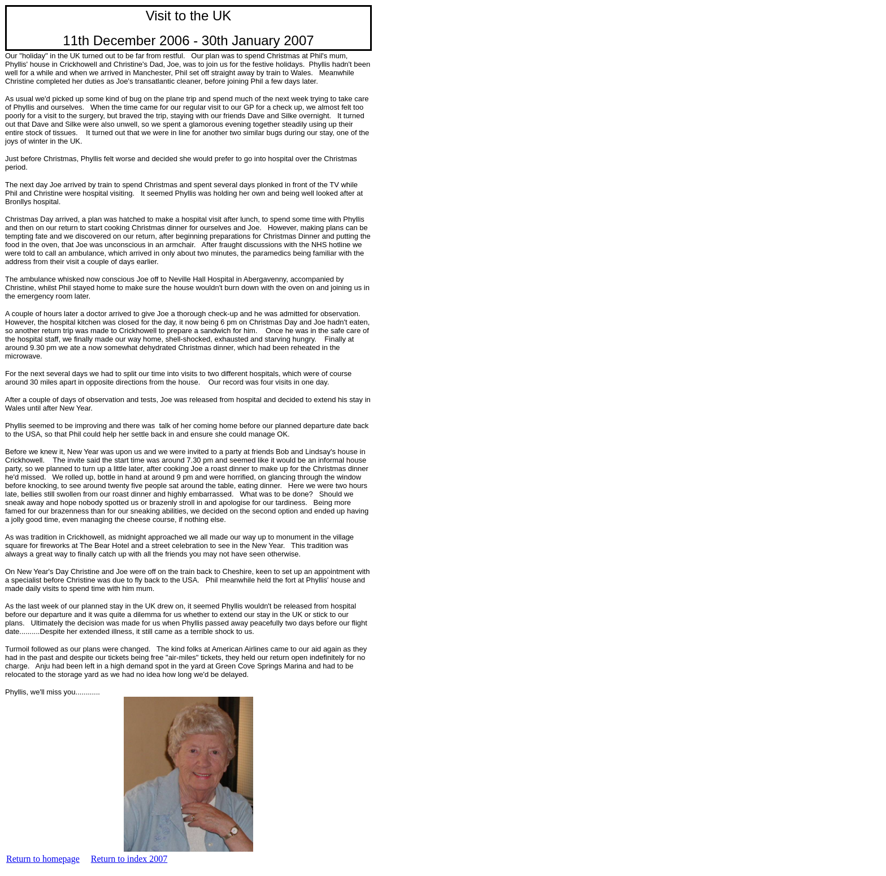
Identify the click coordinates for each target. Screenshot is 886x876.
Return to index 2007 (129, 859)
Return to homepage (43, 859)
